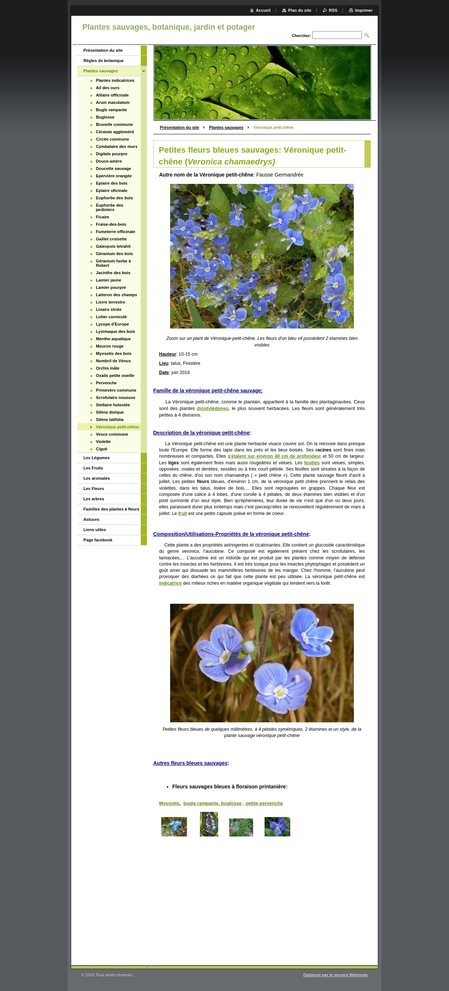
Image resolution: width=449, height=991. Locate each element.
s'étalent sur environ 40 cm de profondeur (274, 456)
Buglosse (105, 117)
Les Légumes (96, 457)
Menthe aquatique (113, 339)
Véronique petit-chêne (117, 427)
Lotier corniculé (111, 317)
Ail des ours (107, 88)
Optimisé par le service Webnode (335, 975)
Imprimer (364, 10)
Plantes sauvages (226, 127)
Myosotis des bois (114, 353)
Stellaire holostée (113, 405)
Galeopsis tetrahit (113, 246)
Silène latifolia (109, 419)
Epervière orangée (114, 176)
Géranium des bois (114, 253)
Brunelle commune (114, 124)
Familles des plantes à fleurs (111, 509)
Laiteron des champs (116, 295)
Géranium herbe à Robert (113, 263)
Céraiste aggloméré (115, 132)
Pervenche (106, 383)
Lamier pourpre (111, 287)
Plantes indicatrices (115, 80)
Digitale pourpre (111, 154)
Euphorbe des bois (114, 198)
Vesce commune (112, 434)
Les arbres (93, 499)
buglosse (231, 803)
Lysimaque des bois (115, 331)
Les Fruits (93, 468)
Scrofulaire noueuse (116, 397)
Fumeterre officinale (115, 231)
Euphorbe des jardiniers (109, 207)
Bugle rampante (111, 110)
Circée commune (112, 139)
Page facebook (97, 540)
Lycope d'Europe (112, 324)
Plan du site (299, 10)
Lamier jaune (108, 280)
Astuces (91, 519)
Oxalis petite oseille (115, 375)
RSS (333, 10)
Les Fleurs (93, 488)
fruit (182, 513)
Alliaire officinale (112, 95)
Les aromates (96, 478)
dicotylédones (213, 408)
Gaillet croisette (111, 239)
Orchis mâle (107, 368)
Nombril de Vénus (113, 361)
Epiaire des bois (111, 183)
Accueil (263, 10)
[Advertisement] (262, 901)
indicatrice (170, 583)
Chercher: (301, 35)
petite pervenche (264, 803)
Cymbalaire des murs (116, 146)
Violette (103, 441)
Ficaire (102, 217)
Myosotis (169, 803)
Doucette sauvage (113, 168)
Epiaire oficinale (111, 190)
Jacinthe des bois (113, 273)
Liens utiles (94, 529)
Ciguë (101, 449)
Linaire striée (109, 309)
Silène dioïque (110, 412)
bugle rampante (200, 803)
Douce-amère (109, 161)
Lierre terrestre (110, 302)
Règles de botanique (103, 60)
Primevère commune (116, 390)
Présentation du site (179, 127)
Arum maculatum (112, 102)
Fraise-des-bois (111, 224)
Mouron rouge (109, 346)
